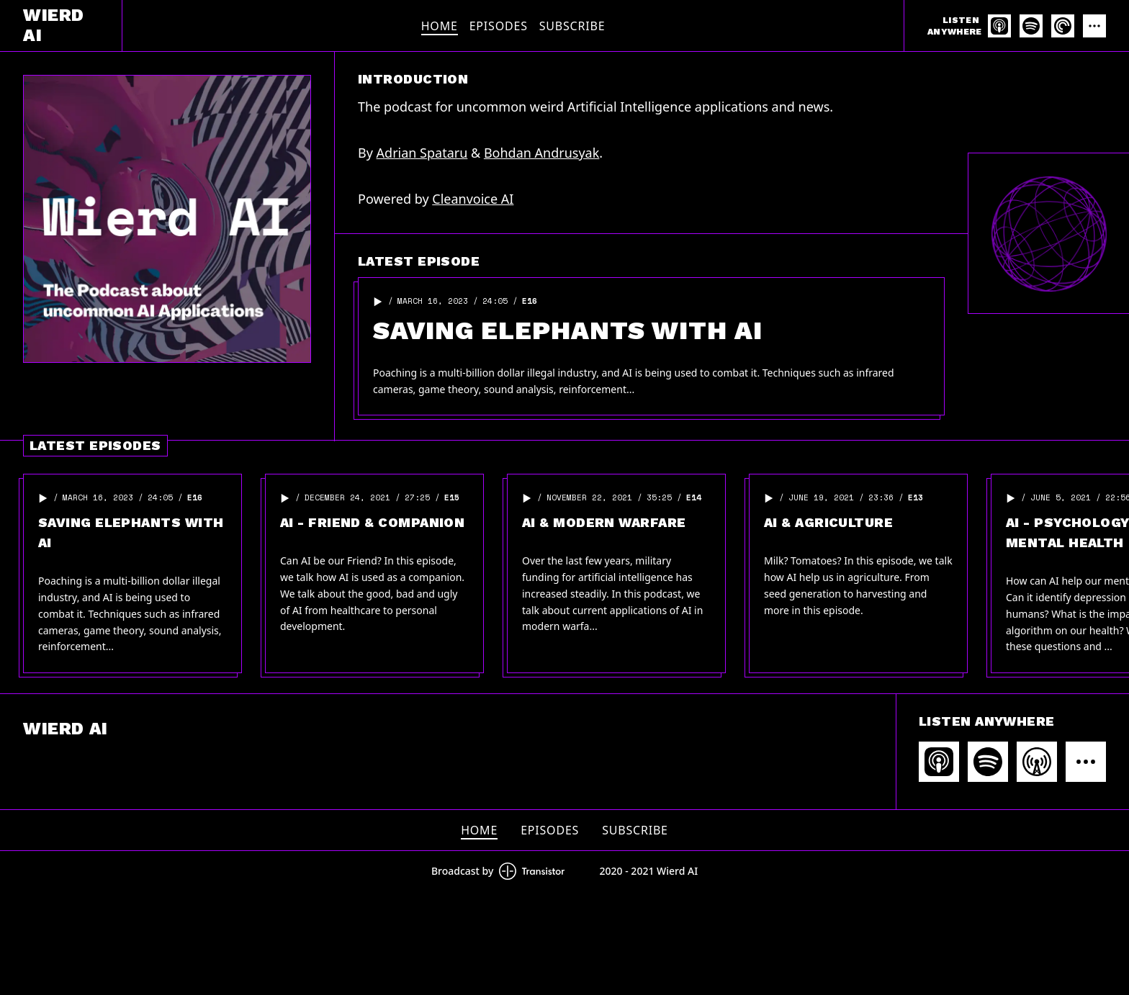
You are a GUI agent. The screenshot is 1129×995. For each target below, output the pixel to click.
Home (439, 26)
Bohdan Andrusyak (541, 152)
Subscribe (572, 26)
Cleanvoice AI (472, 198)
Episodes (498, 26)
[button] (378, 302)
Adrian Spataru (422, 152)
